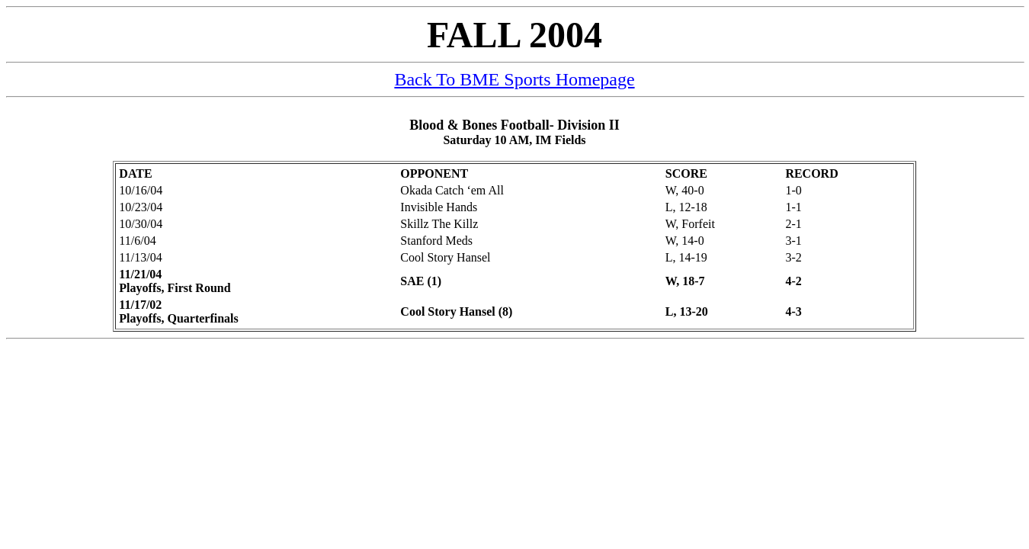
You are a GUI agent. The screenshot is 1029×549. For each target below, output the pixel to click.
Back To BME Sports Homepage (514, 79)
